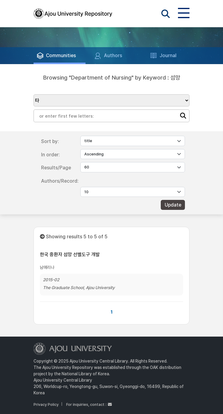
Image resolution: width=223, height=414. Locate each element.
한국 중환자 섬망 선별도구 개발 (70, 254)
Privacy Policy (46, 404)
